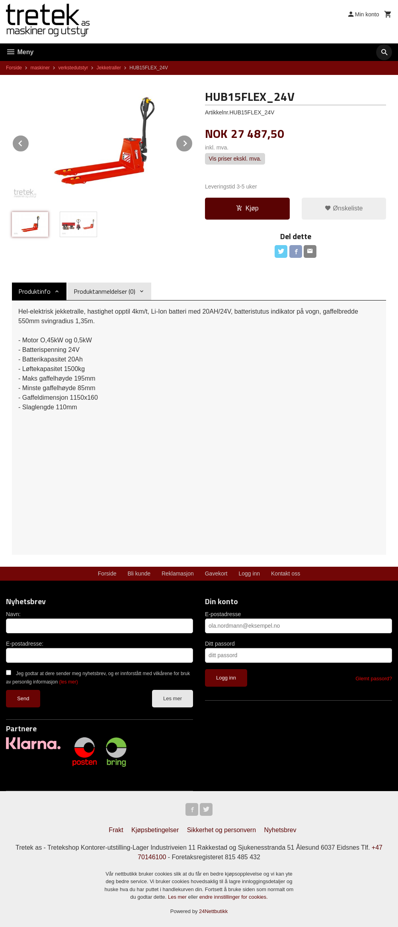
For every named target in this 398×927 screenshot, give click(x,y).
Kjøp (247, 208)
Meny (19, 52)
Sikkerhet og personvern (221, 830)
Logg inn (249, 573)
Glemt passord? (373, 679)
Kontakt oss (285, 573)
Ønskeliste (344, 208)
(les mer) (68, 682)
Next (192, 142)
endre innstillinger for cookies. (233, 897)
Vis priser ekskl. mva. (235, 159)
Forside (14, 68)
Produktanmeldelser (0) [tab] (104, 291)
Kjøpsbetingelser (155, 830)
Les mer (172, 698)
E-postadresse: (24, 643)
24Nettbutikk (213, 911)
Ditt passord (220, 643)
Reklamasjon (178, 573)
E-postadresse (223, 614)
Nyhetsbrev (280, 830)
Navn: (13, 614)
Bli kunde (138, 573)
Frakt (116, 830)
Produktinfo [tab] (34, 291)
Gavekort (216, 573)
